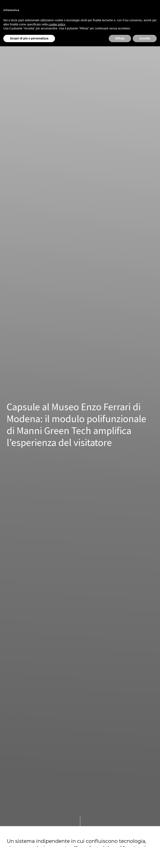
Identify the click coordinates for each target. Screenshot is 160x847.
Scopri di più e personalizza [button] (29, 38)
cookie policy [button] (57, 24)
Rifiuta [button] (120, 38)
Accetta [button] (144, 38)
